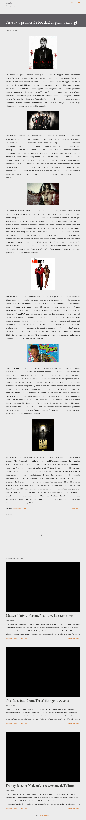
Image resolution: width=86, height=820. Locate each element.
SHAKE (9, 3)
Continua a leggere (74, 638)
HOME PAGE (9, 10)
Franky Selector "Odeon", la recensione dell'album (40, 785)
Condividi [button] (75, 508)
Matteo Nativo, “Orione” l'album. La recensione (39, 615)
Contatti (19, 10)
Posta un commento (20, 638)
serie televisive (18, 508)
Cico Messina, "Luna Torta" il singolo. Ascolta (37, 700)
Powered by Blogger (43, 815)
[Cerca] (72, 3)
